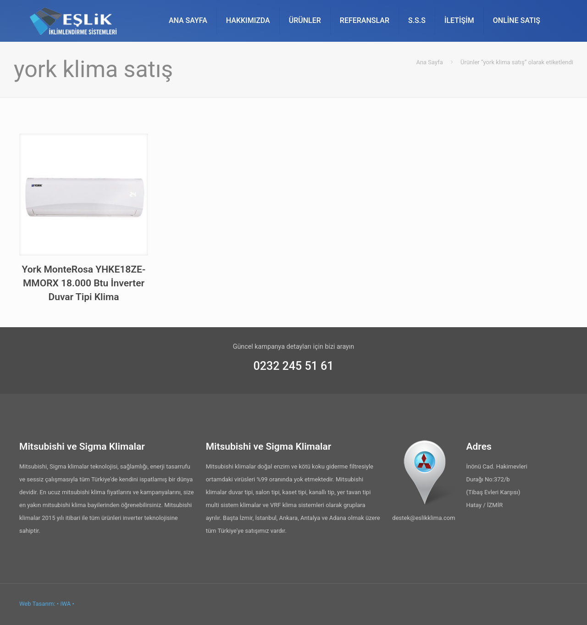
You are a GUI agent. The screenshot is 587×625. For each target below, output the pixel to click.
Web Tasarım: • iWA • (46, 603)
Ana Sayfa (429, 62)
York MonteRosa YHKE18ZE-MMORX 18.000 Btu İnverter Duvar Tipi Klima (83, 283)
